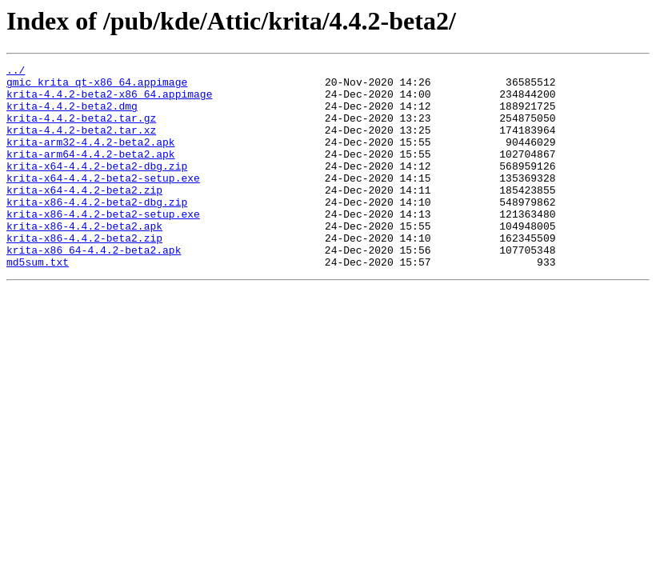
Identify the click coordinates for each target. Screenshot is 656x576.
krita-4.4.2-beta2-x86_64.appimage (109, 101)
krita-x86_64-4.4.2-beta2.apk (93, 288)
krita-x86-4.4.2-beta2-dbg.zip (96, 230)
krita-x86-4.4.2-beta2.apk (84, 259)
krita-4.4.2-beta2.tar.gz (81, 129)
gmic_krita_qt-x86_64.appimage (96, 86)
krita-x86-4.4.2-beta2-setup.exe (103, 245)
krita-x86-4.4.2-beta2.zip (84, 273)
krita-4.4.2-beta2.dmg (72, 115)
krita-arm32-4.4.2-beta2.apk (90, 158)
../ (15, 72)
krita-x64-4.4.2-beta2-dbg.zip (96, 187)
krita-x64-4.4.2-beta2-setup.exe (103, 201)
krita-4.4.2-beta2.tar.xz (81, 144)
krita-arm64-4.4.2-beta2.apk (90, 173)
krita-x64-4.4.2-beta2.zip (84, 216)
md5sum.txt (37, 302)
